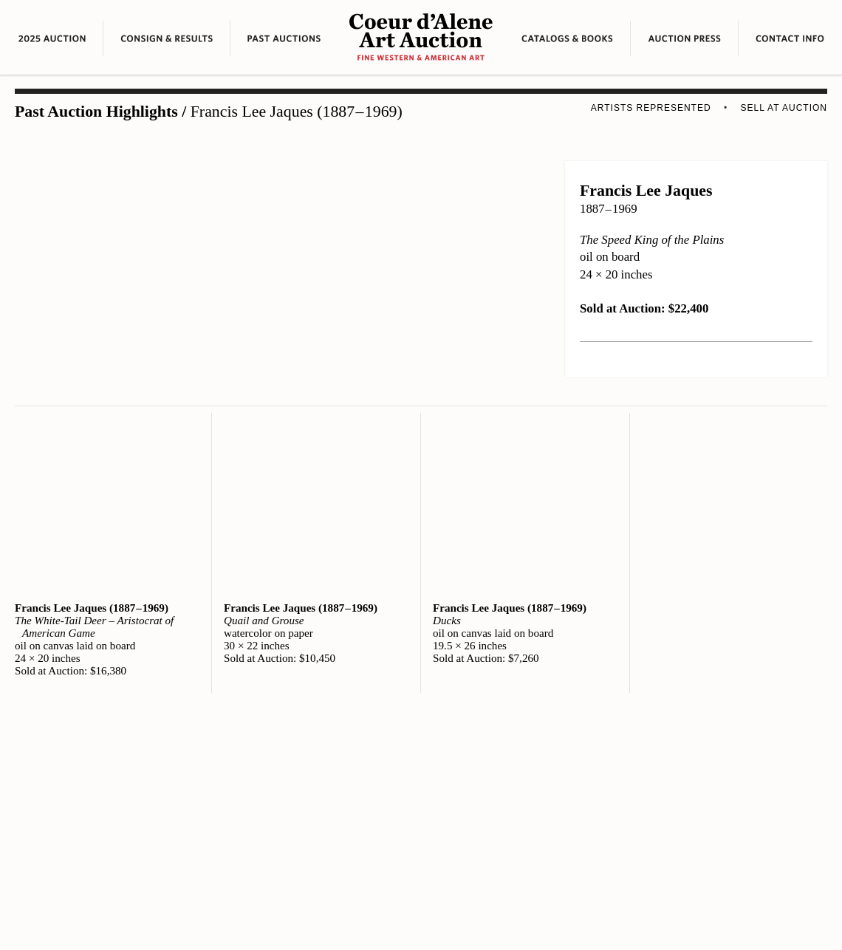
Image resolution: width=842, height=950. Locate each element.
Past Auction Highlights (96, 111)
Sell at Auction (784, 108)
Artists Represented (651, 108)
